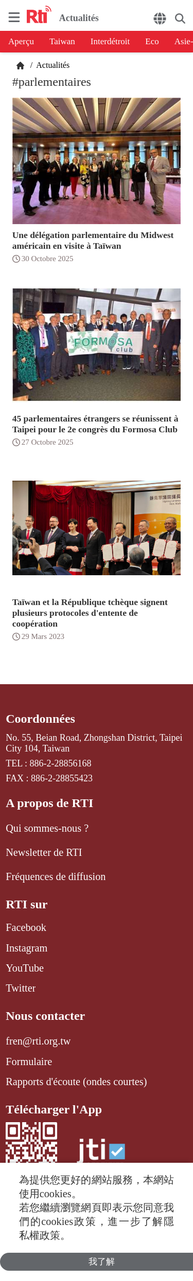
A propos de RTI (49, 803)
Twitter (21, 988)
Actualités (51, 65)
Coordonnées (40, 718)
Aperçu (21, 41)
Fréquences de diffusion (56, 876)
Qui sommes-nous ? (47, 828)
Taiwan (62, 41)
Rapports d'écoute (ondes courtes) (76, 1081)
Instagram (26, 948)
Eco (152, 41)
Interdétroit (110, 41)
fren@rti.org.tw (38, 1041)
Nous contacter (45, 1015)
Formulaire (29, 1061)
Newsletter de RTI (44, 852)
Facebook (26, 927)
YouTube (25, 968)
